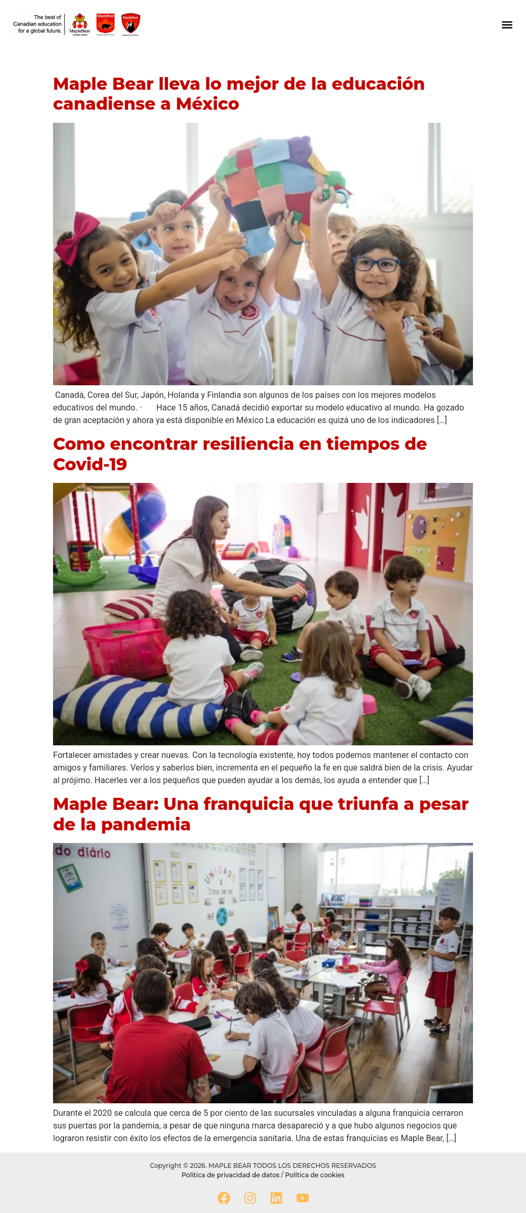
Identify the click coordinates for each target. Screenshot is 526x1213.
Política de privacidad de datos (231, 1175)
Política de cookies (314, 1175)
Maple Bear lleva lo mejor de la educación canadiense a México (239, 93)
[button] (507, 24)
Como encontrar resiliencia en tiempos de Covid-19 (240, 454)
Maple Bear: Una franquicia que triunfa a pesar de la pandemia (261, 814)
